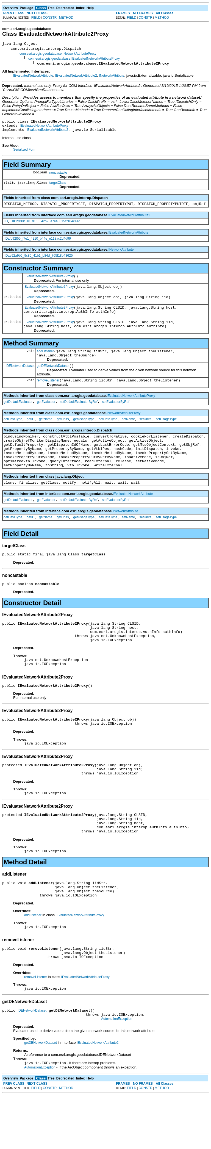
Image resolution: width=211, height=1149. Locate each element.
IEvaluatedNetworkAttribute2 (76, 76)
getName (45, 435)
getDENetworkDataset (53, 379)
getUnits (63, 435)
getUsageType (83, 435)
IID (6, 226)
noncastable (58, 176)
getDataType (13, 435)
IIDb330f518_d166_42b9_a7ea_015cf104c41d (46, 226)
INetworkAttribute (111, 76)
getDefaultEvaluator (18, 417)
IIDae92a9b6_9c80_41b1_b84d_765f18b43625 (38, 260)
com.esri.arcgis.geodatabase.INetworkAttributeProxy (58, 54)
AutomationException (116, 1072)
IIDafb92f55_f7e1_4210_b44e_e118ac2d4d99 (37, 243)
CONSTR (50, 18)
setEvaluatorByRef (115, 417)
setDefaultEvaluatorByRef (79, 417)
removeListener (48, 394)
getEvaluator (46, 417)
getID (31, 435)
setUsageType (166, 435)
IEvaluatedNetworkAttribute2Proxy (49, 282)
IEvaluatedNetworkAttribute (33, 76)
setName (128, 435)
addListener (45, 363)
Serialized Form (24, 153)
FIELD (36, 18)
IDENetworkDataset (19, 379)
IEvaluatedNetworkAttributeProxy (44, 128)
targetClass (57, 186)
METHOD (66, 18)
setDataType (108, 435)
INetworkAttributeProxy (124, 428)
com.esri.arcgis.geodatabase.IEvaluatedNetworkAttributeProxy (74, 59)
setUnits (145, 435)
